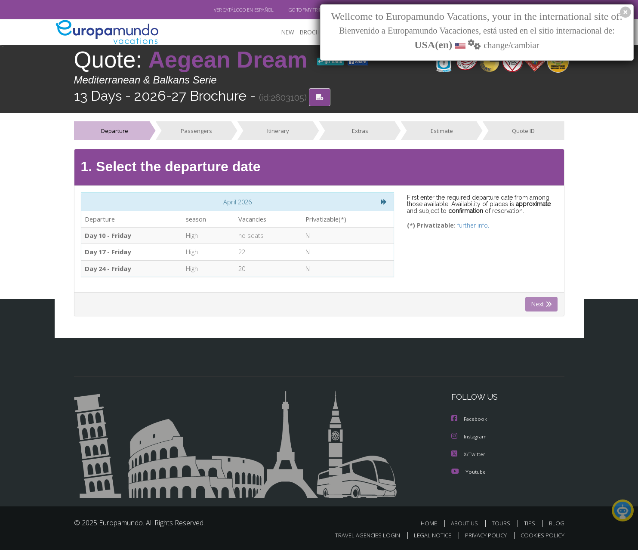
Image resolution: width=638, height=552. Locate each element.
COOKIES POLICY (540, 537)
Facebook (469, 422)
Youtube (468, 474)
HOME (432, 525)
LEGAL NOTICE (426, 537)
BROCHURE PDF (315, 32)
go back (330, 62)
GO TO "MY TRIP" (292, 9)
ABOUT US (467, 525)
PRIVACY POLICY (482, 537)
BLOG (556, 525)
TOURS (502, 525)
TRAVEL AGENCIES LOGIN (359, 537)
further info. (467, 226)
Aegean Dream (231, 60)
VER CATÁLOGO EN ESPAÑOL (223, 9)
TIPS (530, 525)
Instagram (470, 439)
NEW (279, 32)
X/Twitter (468, 456)
